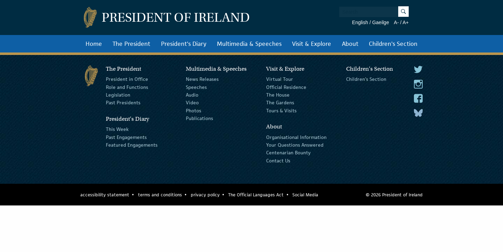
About (350, 44)
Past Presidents (123, 102)
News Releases (202, 79)
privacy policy (205, 195)
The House (278, 95)
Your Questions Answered (294, 145)
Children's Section (393, 44)
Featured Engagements (132, 145)
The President (131, 44)
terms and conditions (160, 195)
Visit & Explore (311, 44)
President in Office (127, 79)
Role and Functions (127, 87)
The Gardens (280, 102)
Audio (192, 95)
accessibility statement (104, 195)
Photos (193, 110)
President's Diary (183, 44)
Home (94, 44)
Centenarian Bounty (288, 152)
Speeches (196, 87)
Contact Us (278, 161)
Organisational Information (296, 137)
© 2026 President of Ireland (394, 195)
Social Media (305, 195)
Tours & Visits (281, 110)
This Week (117, 129)
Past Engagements (126, 137)
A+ (405, 22)
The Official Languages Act (256, 195)
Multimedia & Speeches (249, 44)
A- (396, 22)
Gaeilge (380, 22)
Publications (199, 118)
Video (192, 102)
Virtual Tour (279, 79)
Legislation (118, 95)
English (360, 22)
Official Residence (286, 87)
